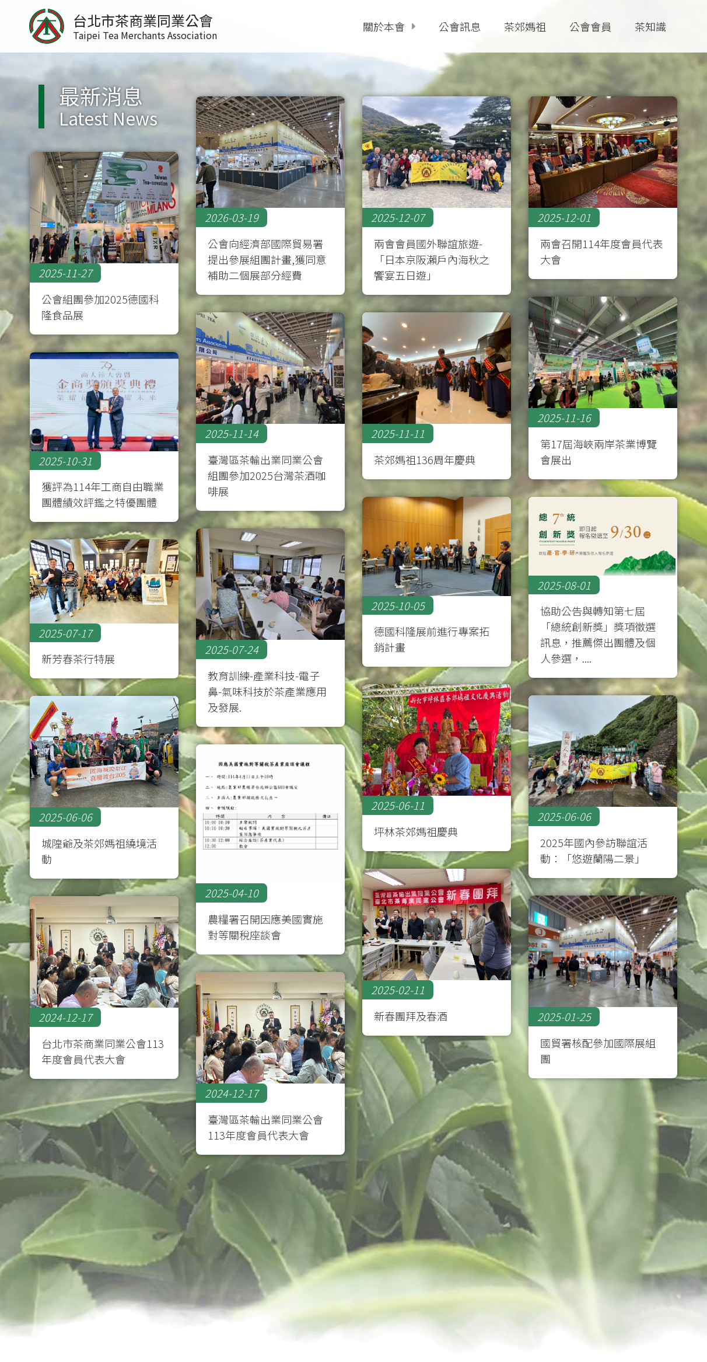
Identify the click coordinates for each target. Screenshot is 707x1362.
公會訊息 (460, 26)
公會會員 (590, 26)
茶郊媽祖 (525, 26)
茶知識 (650, 26)
